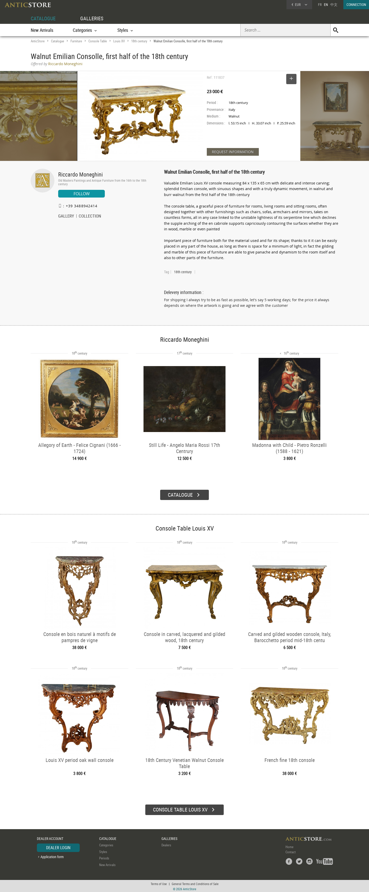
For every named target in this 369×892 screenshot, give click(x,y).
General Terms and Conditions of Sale (195, 883)
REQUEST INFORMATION (233, 151)
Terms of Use (159, 883)
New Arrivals (42, 30)
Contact (290, 851)
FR (320, 4)
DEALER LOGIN (58, 847)
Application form (52, 856)
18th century (139, 41)
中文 (333, 4)
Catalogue (57, 41)
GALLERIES (91, 18)
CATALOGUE (43, 18)
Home (289, 846)
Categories (106, 844)
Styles (103, 851)
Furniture (76, 41)
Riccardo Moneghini (80, 174)
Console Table (97, 41)
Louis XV (119, 41)
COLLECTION (90, 216)
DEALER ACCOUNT (50, 837)
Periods (104, 857)
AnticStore (38, 41)
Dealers (166, 844)
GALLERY (66, 216)
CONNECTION (356, 4)
